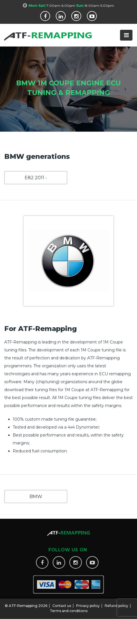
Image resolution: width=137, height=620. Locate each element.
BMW (35, 496)
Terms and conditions (68, 609)
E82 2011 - (36, 177)
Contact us (61, 604)
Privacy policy (88, 604)
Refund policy (116, 604)
